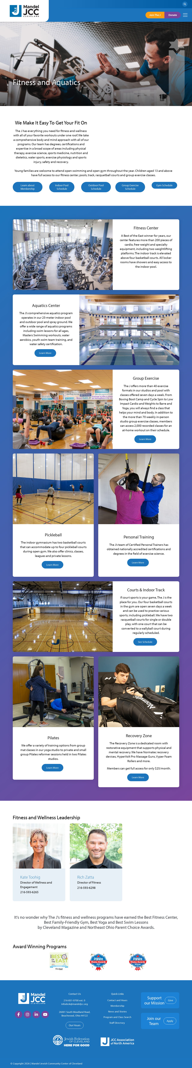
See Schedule (145, 641)
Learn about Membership (28, 187)
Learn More (45, 352)
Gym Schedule (164, 185)
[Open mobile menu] (185, 15)
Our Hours (74, 1025)
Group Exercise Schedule (130, 187)
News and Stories (117, 1011)
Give (170, 1000)
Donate (171, 15)
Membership (117, 1005)
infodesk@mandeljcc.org (74, 1003)
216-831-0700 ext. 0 (74, 1000)
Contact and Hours (117, 1000)
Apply (170, 1021)
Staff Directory (117, 1022)
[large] (18, 1014)
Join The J (151, 15)
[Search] (185, 4)
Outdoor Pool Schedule (96, 187)
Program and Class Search (117, 1017)
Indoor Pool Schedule (61, 187)
